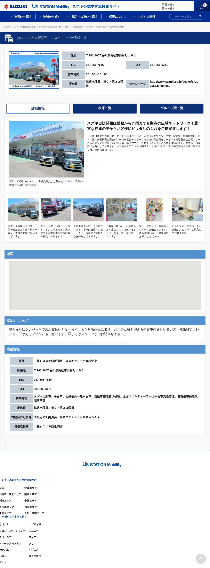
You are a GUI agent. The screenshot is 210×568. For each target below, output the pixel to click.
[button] (105, 281)
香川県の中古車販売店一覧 (54, 26)
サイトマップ (136, 558)
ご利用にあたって (158, 558)
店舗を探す (168, 4)
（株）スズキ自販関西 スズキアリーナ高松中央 (92, 26)
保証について (117, 16)
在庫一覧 (105, 108)
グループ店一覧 (172, 108)
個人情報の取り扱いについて (189, 558)
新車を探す (168, 8)
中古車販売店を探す (29, 26)
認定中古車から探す (85, 16)
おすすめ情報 (146, 16)
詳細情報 (38, 108)
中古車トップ (11, 26)
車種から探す (23, 16)
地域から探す (51, 16)
